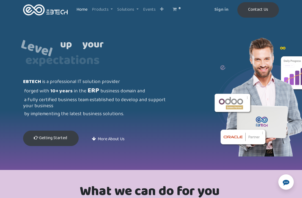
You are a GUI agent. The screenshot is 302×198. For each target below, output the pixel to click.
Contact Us (258, 9)
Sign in (221, 9)
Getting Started (51, 138)
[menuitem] (82, 9)
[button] (162, 9)
